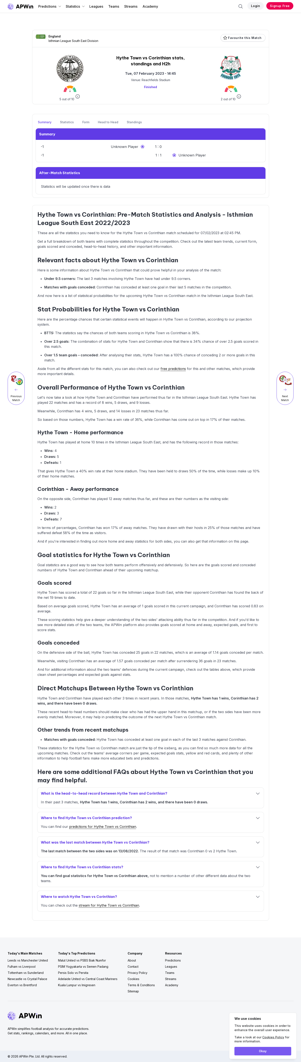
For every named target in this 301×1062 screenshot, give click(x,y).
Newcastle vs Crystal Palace (27, 979)
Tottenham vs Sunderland (26, 973)
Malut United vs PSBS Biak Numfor (82, 960)
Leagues (96, 6)
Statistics (75, 6)
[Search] (240, 6)
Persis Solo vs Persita (73, 973)
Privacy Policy (137, 973)
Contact (133, 966)
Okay (263, 1051)
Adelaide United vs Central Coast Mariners (87, 979)
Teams (113, 6)
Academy (150, 6)
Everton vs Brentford (22, 985)
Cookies (133, 979)
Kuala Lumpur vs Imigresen (76, 985)
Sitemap (133, 991)
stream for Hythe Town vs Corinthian (109, 905)
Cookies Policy (273, 1037)
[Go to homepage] (20, 6)
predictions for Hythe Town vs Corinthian (102, 826)
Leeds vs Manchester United (28, 960)
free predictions (173, 369)
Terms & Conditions (141, 985)
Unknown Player (124, 147)
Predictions (49, 6)
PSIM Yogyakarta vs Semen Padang (83, 966)
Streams (130, 6)
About (132, 960)
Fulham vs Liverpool (22, 966)
